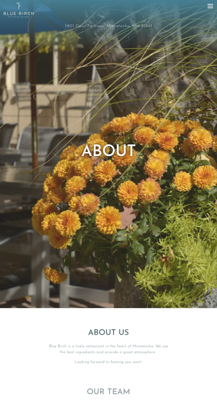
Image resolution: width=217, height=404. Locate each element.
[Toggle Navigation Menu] (210, 6)
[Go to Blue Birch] (108, 26)
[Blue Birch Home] (19, 9)
